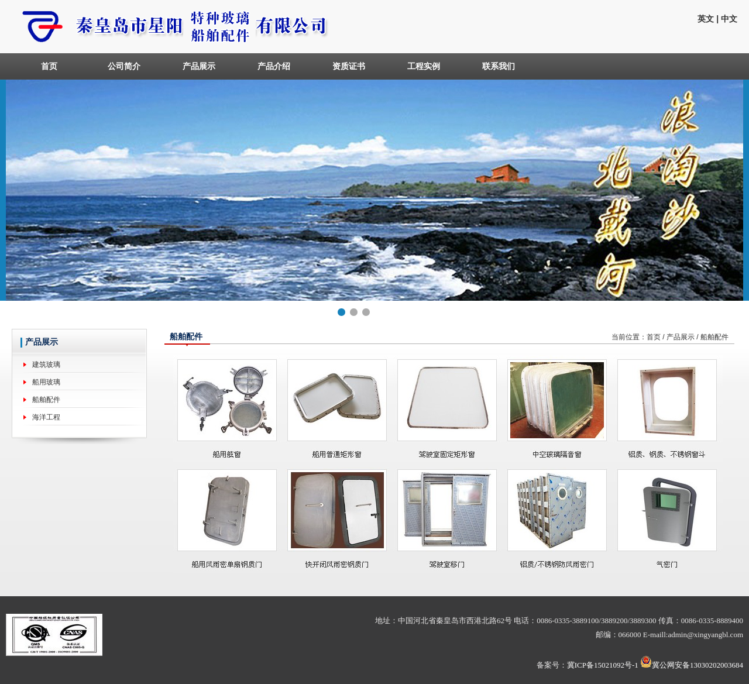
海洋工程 (46, 417)
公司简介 (124, 66)
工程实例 (423, 66)
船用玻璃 (46, 382)
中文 (729, 18)
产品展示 (199, 66)
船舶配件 (46, 400)
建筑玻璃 (46, 364)
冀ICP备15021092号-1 (602, 665)
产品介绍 (273, 66)
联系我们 (498, 66)
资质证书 (348, 66)
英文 (706, 18)
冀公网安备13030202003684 (697, 665)
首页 (49, 66)
